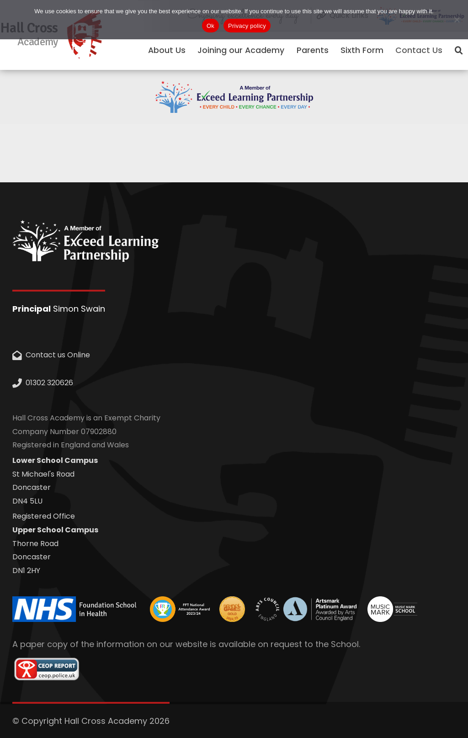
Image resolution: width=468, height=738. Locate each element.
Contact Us (418, 50)
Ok (210, 25)
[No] (456, 19)
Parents (313, 50)
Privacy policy (247, 25)
